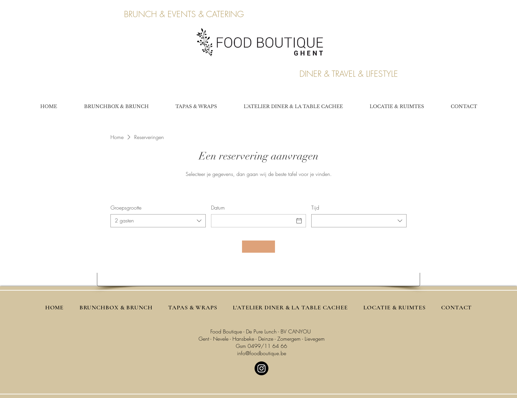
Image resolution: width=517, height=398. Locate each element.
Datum (218, 207)
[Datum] (252, 220)
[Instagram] (261, 368)
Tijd (315, 207)
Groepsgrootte (125, 207)
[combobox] (158, 220)
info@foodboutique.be (261, 353)
